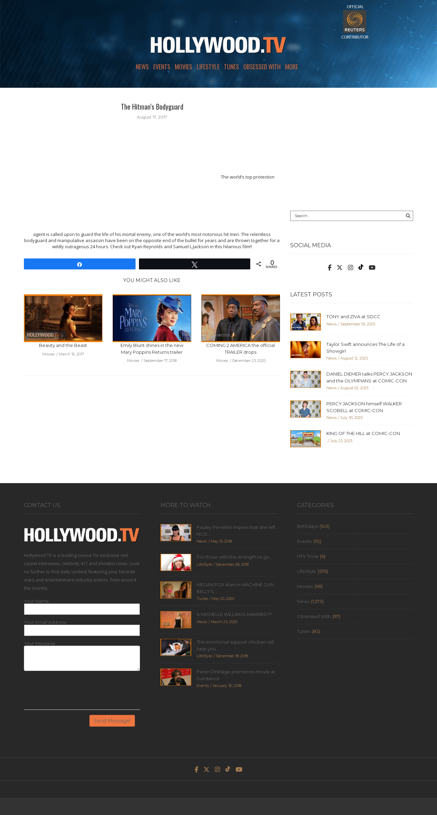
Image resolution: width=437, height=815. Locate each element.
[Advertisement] (351, 149)
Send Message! (112, 721)
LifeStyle (208, 66)
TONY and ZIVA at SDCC (353, 316)
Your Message (39, 643)
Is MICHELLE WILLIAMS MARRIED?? (234, 614)
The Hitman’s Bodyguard (152, 106)
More (291, 66)
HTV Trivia (307, 556)
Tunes (231, 66)
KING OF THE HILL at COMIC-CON (363, 433)
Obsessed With (262, 66)
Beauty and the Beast (63, 345)
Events (161, 66)
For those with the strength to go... (234, 557)
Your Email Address (45, 622)
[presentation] (76, 692)
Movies (183, 66)
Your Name (36, 601)
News (142, 66)
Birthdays (307, 526)
